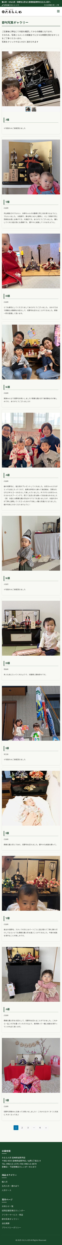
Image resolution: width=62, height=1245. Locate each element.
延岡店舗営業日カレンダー (13, 1210)
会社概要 (5, 1223)
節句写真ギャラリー (10, 1219)
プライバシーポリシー (11, 1227)
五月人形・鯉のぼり (10, 1185)
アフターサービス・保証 (12, 1214)
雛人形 (5, 1181)
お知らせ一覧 (7, 1206)
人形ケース (6, 1190)
